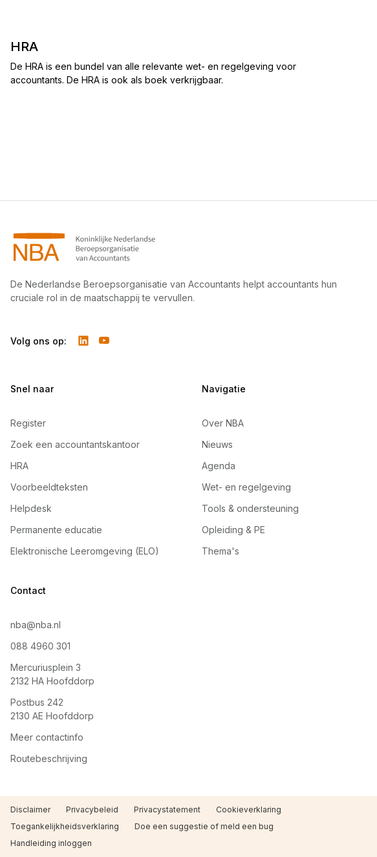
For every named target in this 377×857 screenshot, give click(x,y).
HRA (19, 465)
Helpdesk (31, 508)
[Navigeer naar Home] (188, 247)
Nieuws (217, 444)
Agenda (218, 465)
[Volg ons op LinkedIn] (83, 340)
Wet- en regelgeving (246, 486)
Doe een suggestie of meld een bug (204, 826)
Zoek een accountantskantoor (75, 444)
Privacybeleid (92, 809)
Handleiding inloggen (51, 843)
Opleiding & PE (233, 529)
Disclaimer (30, 809)
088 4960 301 (40, 645)
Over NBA (223, 423)
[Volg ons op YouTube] (104, 340)
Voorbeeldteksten (49, 486)
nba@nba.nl (35, 624)
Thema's (220, 550)
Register (28, 423)
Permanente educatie (56, 529)
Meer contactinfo (46, 737)
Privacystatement (167, 809)
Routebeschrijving (48, 758)
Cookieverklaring (248, 809)
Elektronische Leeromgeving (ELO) (84, 550)
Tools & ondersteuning (250, 508)
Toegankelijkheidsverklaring (64, 826)
